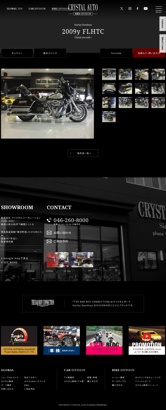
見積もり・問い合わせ (149, 53)
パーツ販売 (6, 385)
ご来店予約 (61, 241)
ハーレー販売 (118, 377)
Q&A (26, 385)
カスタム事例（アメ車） (74, 381)
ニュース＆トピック (9, 377)
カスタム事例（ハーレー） (146, 385)
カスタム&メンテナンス (35, 381)
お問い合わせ (62, 232)
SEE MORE (11, 262)
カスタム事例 (7, 381)
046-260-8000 (71, 220)
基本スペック (50, 53)
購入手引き (92, 381)
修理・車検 (92, 377)
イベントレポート (143, 381)
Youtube (116, 53)
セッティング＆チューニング (148, 377)
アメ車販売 (69, 377)
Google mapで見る (16, 258)
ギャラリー (17, 53)
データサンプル (119, 381)
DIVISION (37, 8)
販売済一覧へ (84, 153)
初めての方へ (30, 377)
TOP (15, 8)
